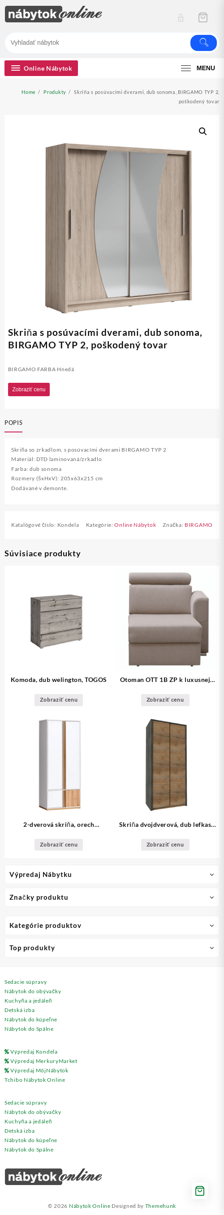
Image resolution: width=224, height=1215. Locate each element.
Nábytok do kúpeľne (30, 1019)
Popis (13, 422)
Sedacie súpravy (25, 981)
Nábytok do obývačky (32, 991)
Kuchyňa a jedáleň (28, 1000)
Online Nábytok (135, 524)
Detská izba (19, 1010)
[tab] (15, 423)
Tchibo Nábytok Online (34, 1079)
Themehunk (160, 1205)
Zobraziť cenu (29, 389)
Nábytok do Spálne (29, 1028)
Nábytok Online (90, 1205)
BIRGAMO (199, 524)
